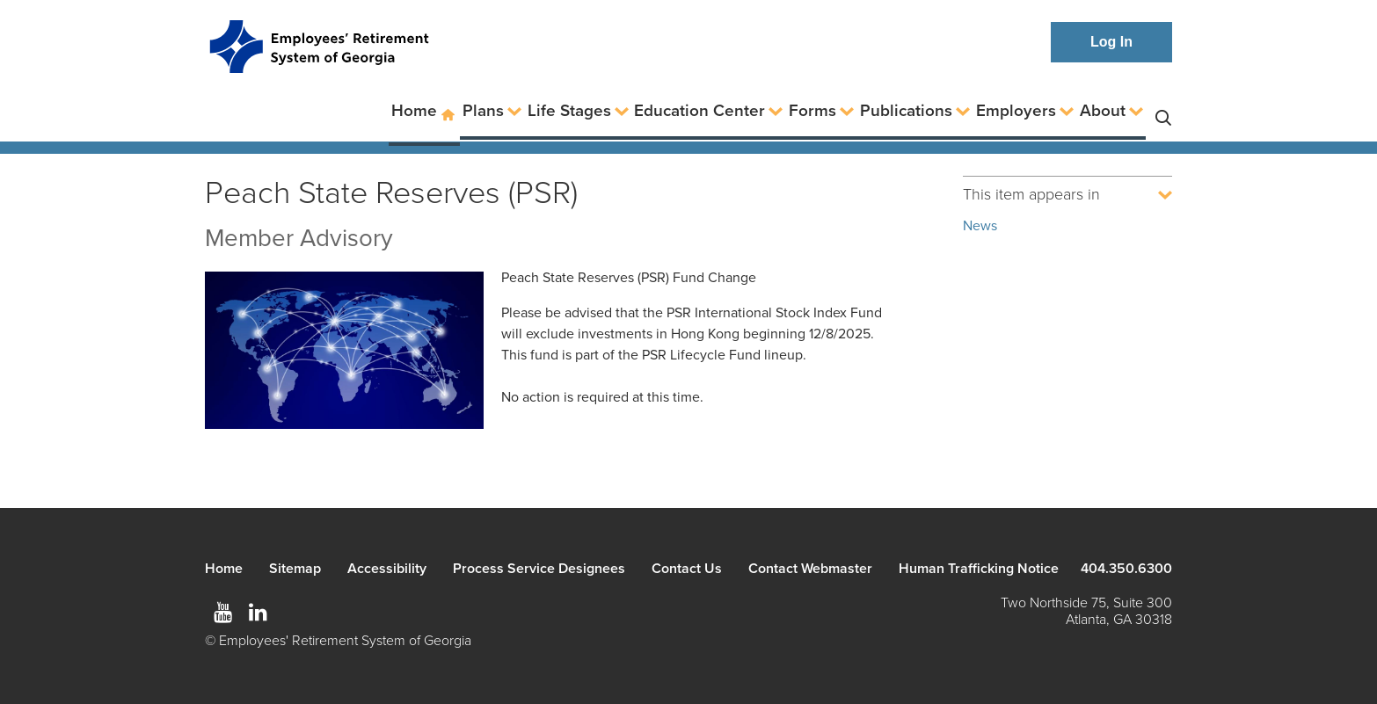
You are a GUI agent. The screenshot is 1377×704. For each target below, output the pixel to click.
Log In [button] (1111, 41)
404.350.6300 (1126, 568)
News (980, 226)
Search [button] (1163, 111)
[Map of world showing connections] (344, 353)
